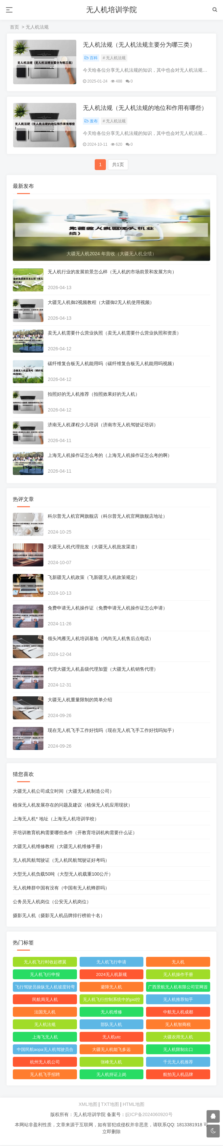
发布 (91, 121)
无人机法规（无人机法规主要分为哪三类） (139, 45)
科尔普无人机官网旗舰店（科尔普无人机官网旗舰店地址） (108, 517)
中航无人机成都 (178, 1012)
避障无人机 (111, 987)
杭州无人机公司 (45, 1062)
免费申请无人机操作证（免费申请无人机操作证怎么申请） (108, 608)
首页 (14, 27)
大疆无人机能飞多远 (111, 1050)
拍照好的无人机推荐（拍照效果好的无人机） (94, 395)
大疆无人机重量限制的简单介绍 (80, 700)
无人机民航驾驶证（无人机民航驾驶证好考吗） (61, 861)
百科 (91, 58)
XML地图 (88, 1105)
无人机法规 (45, 1025)
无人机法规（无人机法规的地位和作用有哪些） (145, 108)
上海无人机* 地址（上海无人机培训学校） (56, 819)
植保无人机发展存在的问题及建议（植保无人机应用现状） (73, 806)
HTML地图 (133, 1105)
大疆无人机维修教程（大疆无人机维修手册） (59, 847)
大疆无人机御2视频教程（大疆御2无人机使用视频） (101, 303)
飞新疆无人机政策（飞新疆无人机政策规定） (94, 578)
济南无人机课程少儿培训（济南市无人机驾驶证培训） (103, 425)
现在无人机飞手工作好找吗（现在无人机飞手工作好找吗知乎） (112, 731)
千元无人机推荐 (178, 1062)
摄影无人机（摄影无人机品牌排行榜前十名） (59, 916)
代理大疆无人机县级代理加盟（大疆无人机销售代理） (103, 670)
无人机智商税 (178, 1025)
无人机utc (111, 1037)
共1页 (118, 165)
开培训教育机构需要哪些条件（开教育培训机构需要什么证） (75, 833)
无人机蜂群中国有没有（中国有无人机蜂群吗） (61, 888)
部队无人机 (111, 1025)
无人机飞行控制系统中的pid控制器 (111, 1001)
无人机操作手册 (178, 975)
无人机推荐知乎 (178, 1000)
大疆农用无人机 (178, 1037)
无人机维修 (111, 1012)
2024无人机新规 (111, 975)
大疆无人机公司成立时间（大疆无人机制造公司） (63, 792)
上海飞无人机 (45, 1037)
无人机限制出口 (178, 1050)
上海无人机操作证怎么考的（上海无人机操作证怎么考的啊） (110, 456)
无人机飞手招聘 (45, 1075)
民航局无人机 (45, 1000)
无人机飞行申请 (111, 962)
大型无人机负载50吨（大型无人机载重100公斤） (63, 875)
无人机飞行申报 (45, 975)
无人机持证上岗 (111, 1075)
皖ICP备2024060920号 (148, 1115)
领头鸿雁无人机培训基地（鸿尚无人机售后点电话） (101, 639)
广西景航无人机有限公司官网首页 (178, 989)
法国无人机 (45, 1012)
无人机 (177, 962)
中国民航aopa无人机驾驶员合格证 (45, 1051)
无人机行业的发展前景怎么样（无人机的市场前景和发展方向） (112, 272)
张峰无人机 (111, 1062)
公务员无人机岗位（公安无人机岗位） (52, 902)
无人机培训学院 (111, 10)
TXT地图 (110, 1105)
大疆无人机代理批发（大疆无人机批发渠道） (94, 547)
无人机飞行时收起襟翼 (45, 962)
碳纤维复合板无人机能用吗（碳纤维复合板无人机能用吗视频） (112, 364)
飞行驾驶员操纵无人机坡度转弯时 (45, 989)
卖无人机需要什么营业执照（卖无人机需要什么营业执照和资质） (115, 333)
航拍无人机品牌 (178, 1075)
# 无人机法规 (114, 58)
